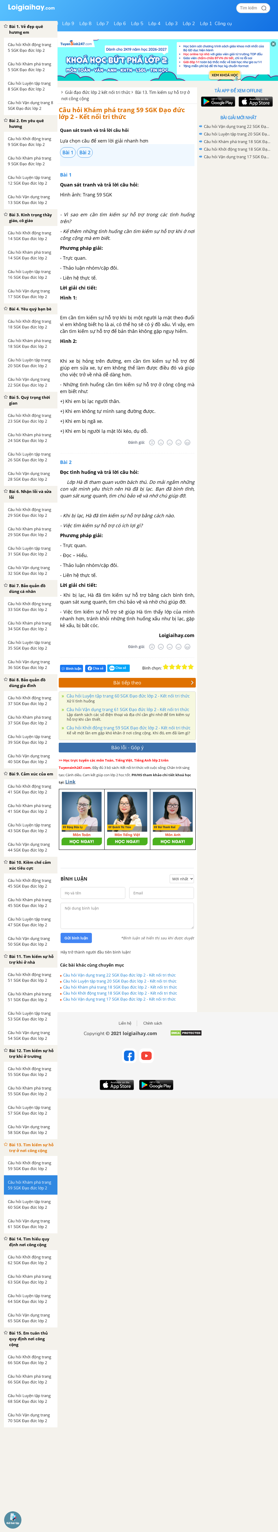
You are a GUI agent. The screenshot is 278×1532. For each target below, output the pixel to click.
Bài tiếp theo (153, 682)
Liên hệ (125, 1023)
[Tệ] (160, 442)
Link (70, 782)
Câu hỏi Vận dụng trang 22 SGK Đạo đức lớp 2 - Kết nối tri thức (119, 975)
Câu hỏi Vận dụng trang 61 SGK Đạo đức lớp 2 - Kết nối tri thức (127, 709)
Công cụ (223, 23)
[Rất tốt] (187, 442)
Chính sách (152, 1023)
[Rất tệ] (152, 442)
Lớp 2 (189, 23)
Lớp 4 (154, 23)
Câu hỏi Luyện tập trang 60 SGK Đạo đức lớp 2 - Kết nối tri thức (128, 696)
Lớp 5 (137, 23)
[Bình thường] (169, 442)
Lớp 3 (171, 23)
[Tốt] (178, 442)
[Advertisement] (238, 198)
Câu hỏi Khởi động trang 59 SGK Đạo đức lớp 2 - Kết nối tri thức (128, 728)
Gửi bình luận (76, 938)
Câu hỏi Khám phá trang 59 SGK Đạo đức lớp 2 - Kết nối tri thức (122, 113)
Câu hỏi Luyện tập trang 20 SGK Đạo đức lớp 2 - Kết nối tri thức (119, 981)
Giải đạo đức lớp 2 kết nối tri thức (98, 92)
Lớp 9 (68, 23)
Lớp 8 (85, 23)
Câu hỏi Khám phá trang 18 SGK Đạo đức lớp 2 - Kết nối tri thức (120, 987)
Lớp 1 (206, 23)
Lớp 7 (103, 23)
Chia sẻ (95, 668)
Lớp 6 (120, 23)
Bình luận (71, 669)
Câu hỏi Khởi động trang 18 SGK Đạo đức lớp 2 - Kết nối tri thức (120, 993)
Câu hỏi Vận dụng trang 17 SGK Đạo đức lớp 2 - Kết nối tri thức (119, 999)
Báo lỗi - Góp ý (127, 747)
